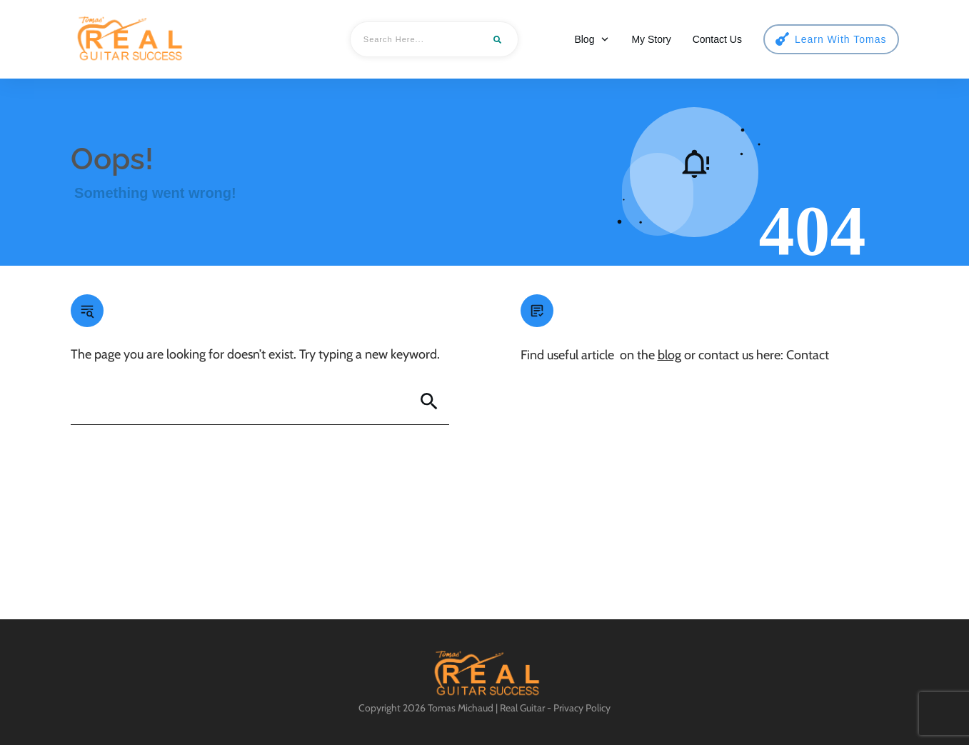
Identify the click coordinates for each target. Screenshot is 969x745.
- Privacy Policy (578, 707)
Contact (807, 355)
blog (669, 355)
